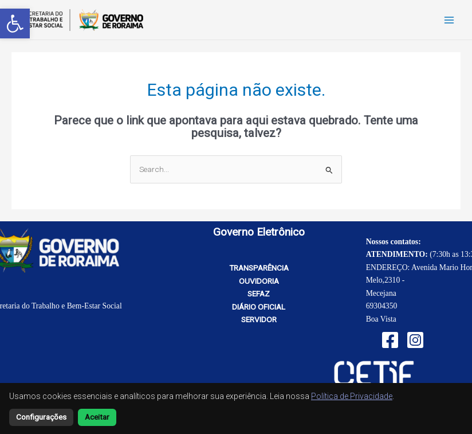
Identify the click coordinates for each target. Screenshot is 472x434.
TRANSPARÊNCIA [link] (259, 267)
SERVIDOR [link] (259, 319)
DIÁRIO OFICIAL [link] (258, 306)
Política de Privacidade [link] (351, 396)
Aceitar (97, 416)
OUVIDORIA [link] (259, 281)
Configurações (41, 416)
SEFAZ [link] (258, 293)
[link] (15, 23)
